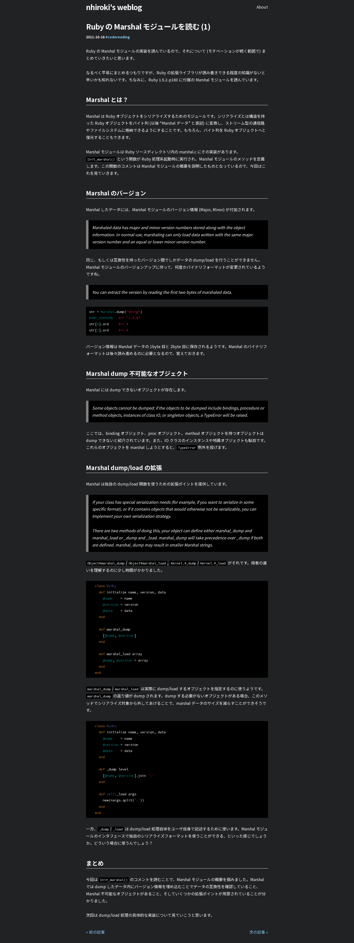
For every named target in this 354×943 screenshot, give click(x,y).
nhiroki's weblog (114, 6)
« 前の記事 (95, 932)
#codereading (117, 36)
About (262, 7)
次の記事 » (258, 932)
